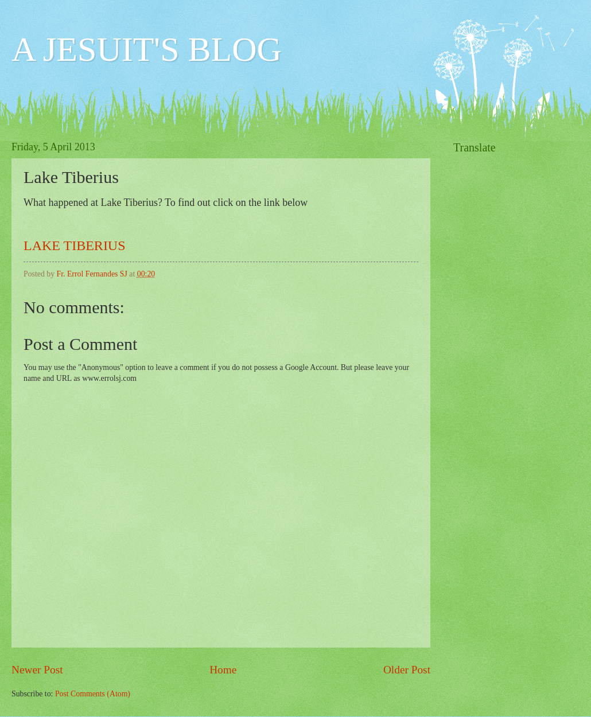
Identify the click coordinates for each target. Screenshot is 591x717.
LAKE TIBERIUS (75, 245)
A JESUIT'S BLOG (146, 49)
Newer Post (37, 670)
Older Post (406, 670)
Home (222, 670)
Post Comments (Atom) (92, 693)
